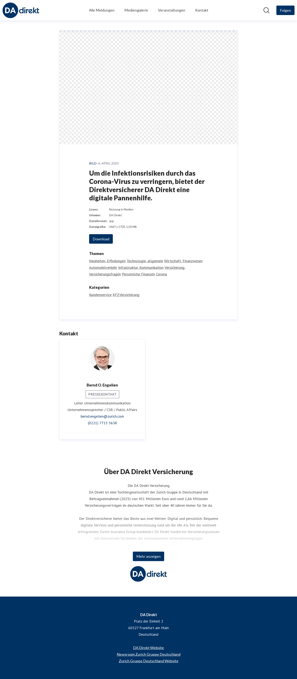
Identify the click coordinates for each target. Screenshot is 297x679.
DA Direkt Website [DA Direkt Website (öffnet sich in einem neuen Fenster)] (148, 647)
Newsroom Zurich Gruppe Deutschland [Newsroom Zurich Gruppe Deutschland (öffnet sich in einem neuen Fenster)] (148, 654)
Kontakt (201, 10)
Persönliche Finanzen (138, 274)
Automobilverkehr (103, 267)
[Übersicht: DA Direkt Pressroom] (20, 10)
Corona (161, 274)
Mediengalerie (136, 10)
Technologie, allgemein (145, 260)
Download (101, 239)
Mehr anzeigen (148, 556)
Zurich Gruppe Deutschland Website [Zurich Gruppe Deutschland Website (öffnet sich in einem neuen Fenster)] (148, 661)
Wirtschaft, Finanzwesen (183, 260)
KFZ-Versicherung (126, 294)
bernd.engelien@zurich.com (102, 416)
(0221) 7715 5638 (102, 423)
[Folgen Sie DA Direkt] (285, 10)
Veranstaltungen (171, 10)
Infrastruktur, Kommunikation (141, 267)
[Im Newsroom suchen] (266, 10)
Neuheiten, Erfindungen (107, 260)
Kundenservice (100, 294)
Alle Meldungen (101, 10)
